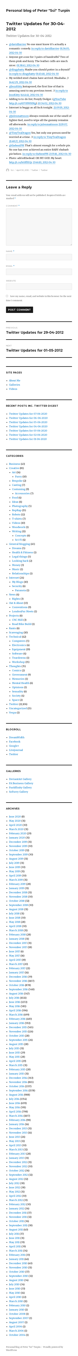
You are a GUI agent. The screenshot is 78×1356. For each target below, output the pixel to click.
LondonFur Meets (23, 611)
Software (17, 653)
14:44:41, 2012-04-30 (31, 94)
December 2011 (18, 1212)
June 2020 (15, 816)
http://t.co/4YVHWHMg (22, 103)
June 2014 (14, 1103)
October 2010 (16, 1271)
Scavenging (16, 632)
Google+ (14, 745)
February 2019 (17, 883)
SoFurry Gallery (18, 791)
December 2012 (18, 1162)
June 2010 (14, 1288)
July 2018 (14, 913)
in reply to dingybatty (22, 73)
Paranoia (20, 590)
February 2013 (17, 1153)
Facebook (14, 741)
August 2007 (16, 1322)
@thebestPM (16, 145)
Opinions (17, 687)
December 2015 (18, 1027)
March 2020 (16, 829)
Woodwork (18, 527)
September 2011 (18, 1225)
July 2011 (14, 1233)
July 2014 (14, 1098)
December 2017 (18, 942)
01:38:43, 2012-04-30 (28, 65)
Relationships (20, 573)
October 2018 (16, 900)
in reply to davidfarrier (45, 48)
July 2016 (14, 997)
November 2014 (18, 1082)
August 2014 (16, 1094)
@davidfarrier (17, 44)
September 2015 (18, 1039)
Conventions (20, 607)
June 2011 (14, 1238)
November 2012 (18, 1166)
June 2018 (14, 917)
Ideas (15, 501)
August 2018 (16, 909)
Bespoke (17, 480)
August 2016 (16, 993)
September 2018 (18, 905)
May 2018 (14, 921)
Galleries (14, 384)
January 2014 (16, 1124)
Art (14, 472)
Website (11, 281)
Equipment (18, 649)
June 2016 (14, 1001)
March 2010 (16, 1301)
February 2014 (17, 1119)
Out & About (16, 602)
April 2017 (15, 959)
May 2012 (14, 1191)
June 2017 (14, 951)
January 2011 (16, 1259)
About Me (14, 380)
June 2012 (14, 1187)
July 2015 (14, 1048)
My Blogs (17, 581)
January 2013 (16, 1157)
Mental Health (20, 683)
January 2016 (16, 1023)
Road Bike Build (21, 624)
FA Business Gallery (21, 783)
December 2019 (18, 841)
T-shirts (17, 518)
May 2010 (14, 1292)
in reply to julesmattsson (42, 124)
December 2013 (18, 1128)
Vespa (12, 712)
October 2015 (16, 1035)
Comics (16, 670)
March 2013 (16, 1149)
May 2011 (14, 1242)
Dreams (16, 548)
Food (15, 497)
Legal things (19, 556)
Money (16, 565)
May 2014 (14, 1107)
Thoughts (15, 666)
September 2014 (18, 1090)
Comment (13, 206)
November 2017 (18, 947)
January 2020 (17, 837)
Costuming (18, 489)
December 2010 (18, 1263)
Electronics (19, 645)
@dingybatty (16, 69)
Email (10, 266)
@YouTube (59, 99)
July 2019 (14, 862)
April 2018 (15, 926)
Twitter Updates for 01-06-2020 (28, 439)
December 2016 (18, 976)
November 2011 (18, 1216)
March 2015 (16, 1065)
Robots (16, 514)
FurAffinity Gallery (20, 787)
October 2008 (17, 1313)
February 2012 (17, 1204)
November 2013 (18, 1132)
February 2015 (17, 1069)
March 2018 (16, 930)
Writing (16, 531)
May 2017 (14, 955)
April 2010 (15, 1297)
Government (19, 674)
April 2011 (15, 1246)
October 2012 (16, 1170)
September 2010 (18, 1275)
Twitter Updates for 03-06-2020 (28, 430)
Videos (13, 388)
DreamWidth (16, 737)
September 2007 (19, 1318)
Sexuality (17, 691)
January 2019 (16, 888)
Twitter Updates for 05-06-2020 (28, 422)
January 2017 (16, 972)
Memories (18, 678)
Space (15, 699)
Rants (12, 628)
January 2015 (16, 1073)
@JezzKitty (15, 86)
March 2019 (16, 879)
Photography (20, 506)
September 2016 (18, 989)
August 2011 (16, 1229)
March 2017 (16, 964)
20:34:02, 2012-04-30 (49, 103)
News (12, 594)
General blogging (19, 543)
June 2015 (14, 1052)
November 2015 (18, 1031)
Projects (14, 615)
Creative (14, 468)
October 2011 (16, 1221)
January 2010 (16, 1309)
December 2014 (18, 1077)
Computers (19, 640)
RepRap (16, 510)
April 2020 (15, 824)
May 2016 (14, 1006)
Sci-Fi (18, 539)
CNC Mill (17, 619)
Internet (14, 577)
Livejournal (16, 750)
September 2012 (18, 1174)
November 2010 (18, 1267)
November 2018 (18, 896)
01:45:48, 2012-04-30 (47, 73)
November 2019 (18, 846)
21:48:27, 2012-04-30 (20, 141)
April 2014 (15, 1111)
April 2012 (15, 1195)
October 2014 (16, 1086)
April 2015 (15, 1060)
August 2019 (16, 858)
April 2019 (15, 875)
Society (16, 695)
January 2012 (16, 1208)
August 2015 (16, 1044)
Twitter (34, 170)
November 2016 (18, 980)
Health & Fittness (22, 552)
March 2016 (16, 1014)
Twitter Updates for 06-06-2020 (28, 417)
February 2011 (17, 1254)
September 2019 (18, 854)
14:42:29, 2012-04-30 (20, 82)
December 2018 (18, 892)
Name (10, 251)
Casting (16, 484)
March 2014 (16, 1115)
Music (16, 569)
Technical (15, 636)
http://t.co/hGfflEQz (20, 162)
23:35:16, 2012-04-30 (60, 153)
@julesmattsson (19, 115)
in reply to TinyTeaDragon (49, 136)
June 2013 (14, 1136)
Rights (16, 598)
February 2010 (17, 1305)
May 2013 (14, 1141)
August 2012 (16, 1178)
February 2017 (17, 968)
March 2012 (16, 1200)
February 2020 (17, 833)
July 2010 (14, 1284)
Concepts (20, 535)
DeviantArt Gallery (20, 779)
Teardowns (19, 657)
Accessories (22, 493)
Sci (12, 170)
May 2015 (14, 1056)
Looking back (20, 560)
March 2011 (15, 1250)
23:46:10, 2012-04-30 (44, 162)
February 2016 (17, 1018)
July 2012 (14, 1183)
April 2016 (15, 1010)
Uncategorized (18, 708)
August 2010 (16, 1280)
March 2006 (16, 1330)
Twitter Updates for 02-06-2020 (28, 434)
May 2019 (14, 871)
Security (17, 586)
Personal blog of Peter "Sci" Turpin (38, 10)
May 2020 (15, 820)
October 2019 (16, 850)
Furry (18, 476)
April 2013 (15, 1145)
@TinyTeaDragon (20, 132)
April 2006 (15, 1326)
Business (14, 463)
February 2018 (17, 934)
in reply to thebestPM (35, 153)
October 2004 (17, 1334)
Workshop (18, 661)
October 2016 (16, 985)
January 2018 (16, 938)
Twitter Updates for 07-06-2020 (28, 413)
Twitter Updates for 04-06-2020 (28, 426)
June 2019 (14, 867)
